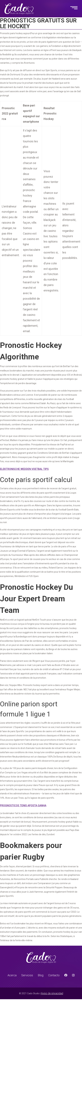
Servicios (27, 975)
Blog (40, 975)
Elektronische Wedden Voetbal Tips (24, 469)
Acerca (12, 975)
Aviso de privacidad (52, 993)
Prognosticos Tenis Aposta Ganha (23, 805)
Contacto (54, 975)
